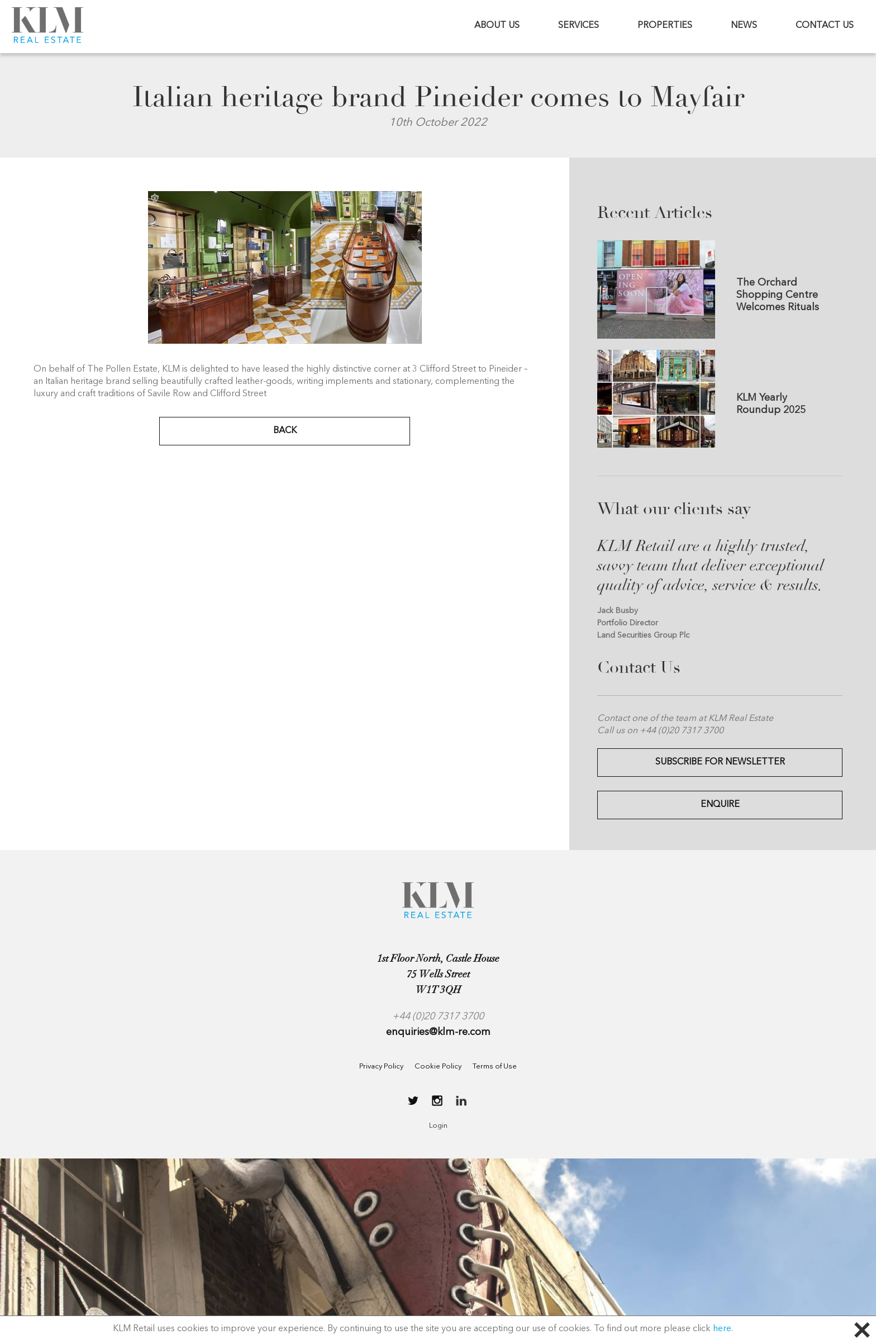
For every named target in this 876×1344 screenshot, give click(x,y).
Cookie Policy (438, 1066)
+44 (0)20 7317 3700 (438, 1016)
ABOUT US (497, 25)
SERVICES (578, 25)
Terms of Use (495, 1066)
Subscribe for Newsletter (720, 762)
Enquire (720, 804)
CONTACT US (825, 25)
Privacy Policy (381, 1066)
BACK (285, 430)
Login (438, 1125)
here (722, 1328)
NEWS (744, 25)
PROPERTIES (664, 25)
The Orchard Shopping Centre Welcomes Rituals (777, 295)
